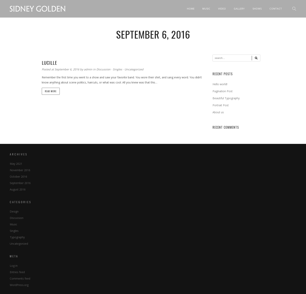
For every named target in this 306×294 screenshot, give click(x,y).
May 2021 (16, 164)
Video (222, 8)
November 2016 (20, 170)
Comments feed (20, 278)
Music (206, 8)
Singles (117, 69)
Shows (257, 8)
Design (14, 211)
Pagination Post (223, 91)
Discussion (103, 69)
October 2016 (18, 176)
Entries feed (17, 272)
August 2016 (18, 189)
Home (191, 8)
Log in (14, 265)
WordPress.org (19, 285)
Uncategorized (134, 69)
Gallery (239, 8)
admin (88, 69)
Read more (51, 91)
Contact (276, 8)
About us (218, 112)
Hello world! (220, 84)
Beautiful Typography (226, 98)
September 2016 (20, 183)
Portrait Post (221, 105)
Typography (17, 237)
